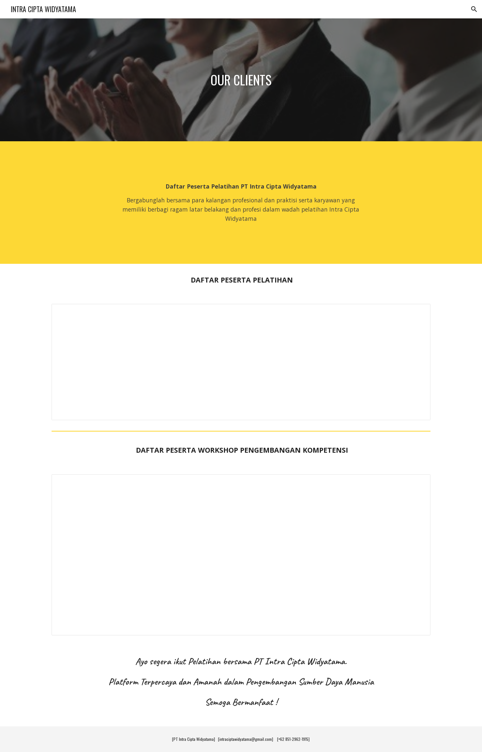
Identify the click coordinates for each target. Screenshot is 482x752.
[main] (241, 80)
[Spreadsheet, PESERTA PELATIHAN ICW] (241, 362)
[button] (474, 9)
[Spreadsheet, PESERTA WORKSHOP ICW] (241, 555)
